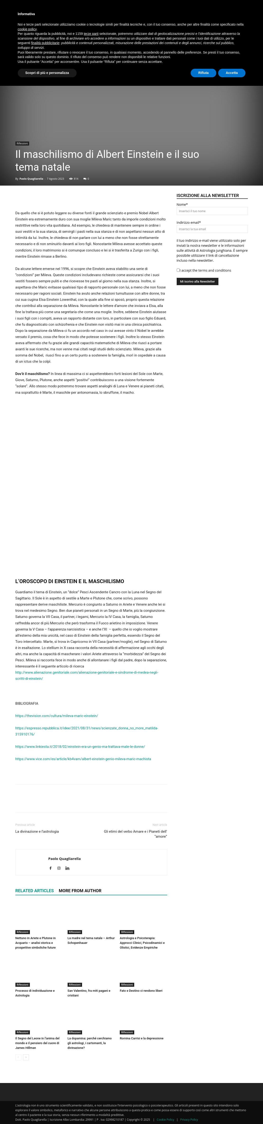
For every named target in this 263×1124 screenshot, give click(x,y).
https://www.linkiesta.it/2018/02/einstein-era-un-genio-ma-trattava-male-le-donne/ (80, 747)
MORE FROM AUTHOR (80, 890)
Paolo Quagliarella (31, 178)
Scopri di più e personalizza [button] (47, 73)
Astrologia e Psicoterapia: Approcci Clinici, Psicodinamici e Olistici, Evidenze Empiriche (142, 942)
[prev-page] (18, 1057)
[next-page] (26, 1057)
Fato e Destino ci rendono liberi (141, 990)
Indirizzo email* (189, 222)
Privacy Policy (189, 1120)
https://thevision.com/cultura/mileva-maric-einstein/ (56, 716)
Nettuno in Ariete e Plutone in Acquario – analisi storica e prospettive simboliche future (35, 942)
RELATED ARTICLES (34, 890)
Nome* (182, 204)
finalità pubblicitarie (45, 43)
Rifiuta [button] (203, 73)
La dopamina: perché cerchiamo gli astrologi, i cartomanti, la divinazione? (90, 1043)
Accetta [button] (232, 73)
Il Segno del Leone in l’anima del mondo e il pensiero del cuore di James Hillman (37, 1043)
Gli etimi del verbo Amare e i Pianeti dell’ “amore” (135, 834)
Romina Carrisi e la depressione (141, 1038)
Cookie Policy (165, 1120)
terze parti (91, 34)
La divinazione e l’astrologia (37, 831)
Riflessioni (22, 143)
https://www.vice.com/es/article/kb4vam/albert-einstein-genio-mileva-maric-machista (83, 759)
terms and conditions (214, 270)
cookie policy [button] (27, 29)
